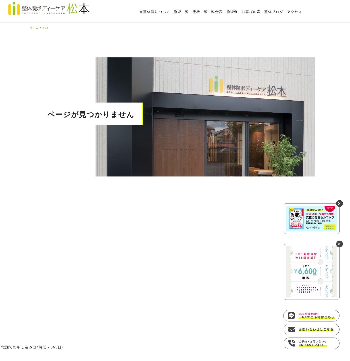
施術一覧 (181, 11)
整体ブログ (273, 11)
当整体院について (154, 11)
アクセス (294, 11)
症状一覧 (200, 11)
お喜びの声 (251, 11)
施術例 (232, 11)
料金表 (217, 11)
